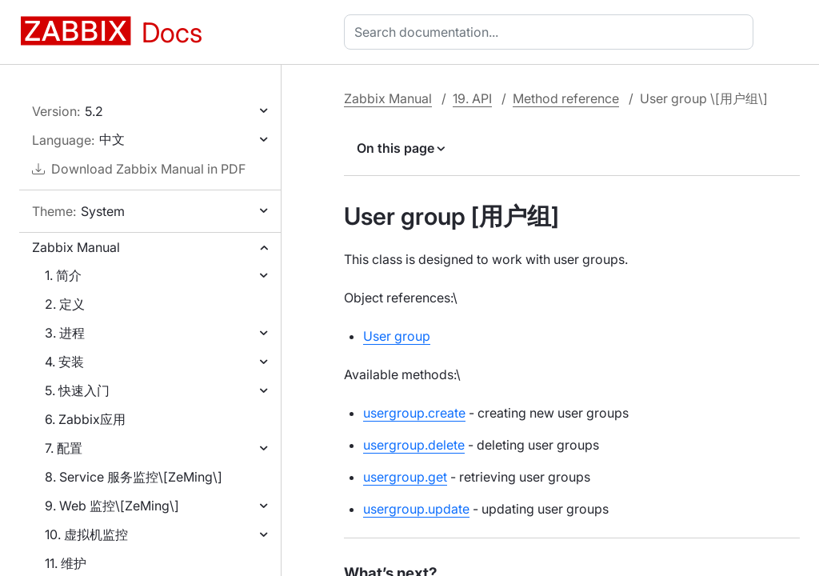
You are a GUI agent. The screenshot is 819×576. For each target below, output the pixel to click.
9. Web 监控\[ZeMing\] (112, 506)
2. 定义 (65, 304)
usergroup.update (416, 509)
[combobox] (552, 32)
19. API (472, 98)
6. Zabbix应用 (85, 419)
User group (396, 336)
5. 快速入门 (77, 390)
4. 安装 (64, 362)
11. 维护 (65, 563)
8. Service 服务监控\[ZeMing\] (133, 477)
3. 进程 (65, 333)
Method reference (566, 98)
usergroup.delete (414, 445)
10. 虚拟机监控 (86, 534)
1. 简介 (63, 275)
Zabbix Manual (76, 247)
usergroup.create (414, 413)
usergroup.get (405, 477)
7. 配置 (63, 448)
